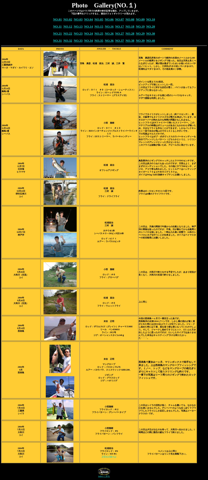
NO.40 (150, 40)
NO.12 (67, 26)
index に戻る (104, 476)
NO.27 (119, 33)
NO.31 (57, 40)
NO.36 (109, 40)
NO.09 (140, 19)
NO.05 (98, 19)
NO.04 (88, 19)
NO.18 (129, 26)
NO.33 (78, 40)
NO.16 (109, 26)
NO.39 (140, 40)
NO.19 (140, 26)
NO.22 (67, 33)
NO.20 (150, 26)
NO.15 (98, 26)
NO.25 (98, 33)
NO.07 (119, 19)
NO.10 (150, 19)
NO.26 (109, 33)
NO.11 (57, 26)
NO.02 (67, 19)
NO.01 (57, 19)
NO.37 (119, 40)
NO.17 (119, 26)
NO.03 (78, 19)
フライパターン (108, 457)
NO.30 (150, 33)
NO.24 (88, 33)
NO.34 (88, 40)
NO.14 (88, 26)
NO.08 (129, 19)
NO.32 (67, 40)
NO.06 (109, 19)
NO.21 (57, 33)
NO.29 (140, 33)
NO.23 (78, 33)
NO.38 (129, 40)
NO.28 (129, 33)
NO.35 (98, 40)
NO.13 (78, 26)
